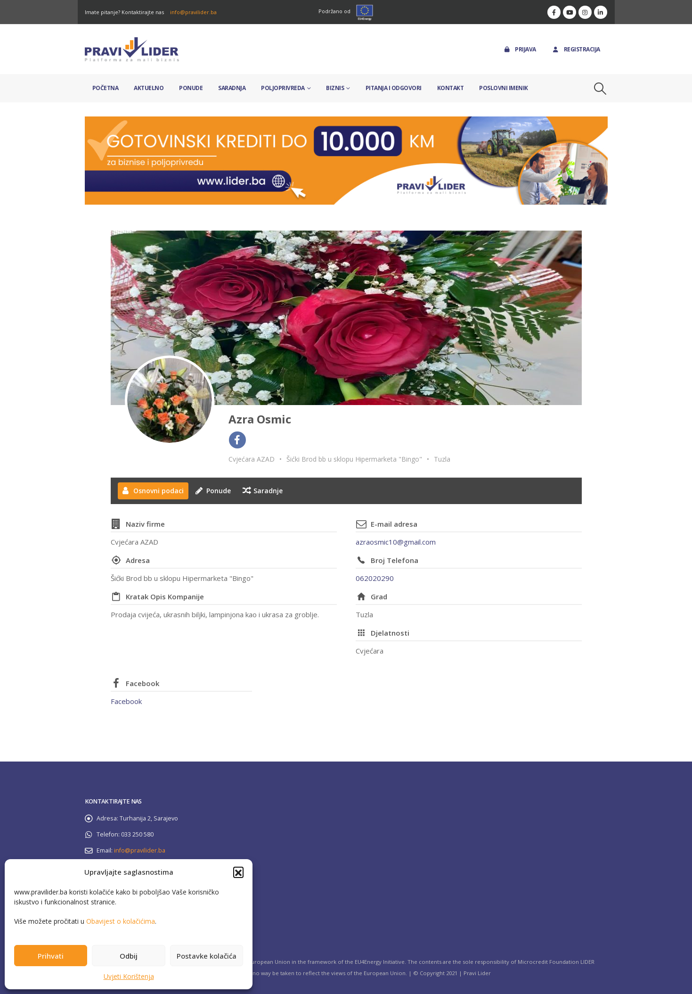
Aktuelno (148, 88)
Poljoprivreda (283, 88)
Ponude (191, 88)
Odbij (129, 956)
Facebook (142, 683)
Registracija (576, 49)
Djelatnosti (390, 633)
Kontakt (450, 88)
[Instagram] (585, 12)
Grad (379, 596)
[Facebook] (554, 12)
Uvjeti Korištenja (129, 976)
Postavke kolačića (206, 956)
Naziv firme (145, 524)
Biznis (335, 88)
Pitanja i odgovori (394, 88)
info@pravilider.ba (193, 12)
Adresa (138, 560)
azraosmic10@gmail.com (396, 542)
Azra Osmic (259, 419)
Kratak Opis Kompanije (165, 596)
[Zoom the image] (346, 121)
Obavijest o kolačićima (120, 921)
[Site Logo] (132, 49)
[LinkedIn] (600, 12)
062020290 (375, 578)
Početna (105, 88)
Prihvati (51, 956)
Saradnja (231, 88)
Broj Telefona (394, 560)
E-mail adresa (394, 524)
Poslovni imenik (503, 88)
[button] (238, 872)
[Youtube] (569, 12)
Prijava (519, 49)
